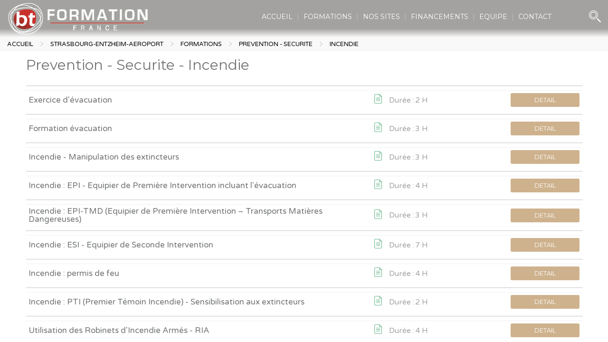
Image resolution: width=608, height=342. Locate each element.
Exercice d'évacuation (70, 100)
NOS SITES (381, 16)
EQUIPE (493, 16)
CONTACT (534, 16)
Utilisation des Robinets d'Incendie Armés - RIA (118, 330)
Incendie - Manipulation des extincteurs (103, 157)
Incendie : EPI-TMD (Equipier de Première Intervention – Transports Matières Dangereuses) (175, 215)
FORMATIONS (328, 16)
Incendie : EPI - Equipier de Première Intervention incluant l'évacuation (162, 185)
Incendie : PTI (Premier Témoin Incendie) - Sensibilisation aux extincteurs (166, 302)
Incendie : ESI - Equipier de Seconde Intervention (120, 245)
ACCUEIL (277, 16)
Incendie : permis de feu (73, 273)
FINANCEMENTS (439, 16)
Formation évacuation (70, 128)
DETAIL (545, 100)
